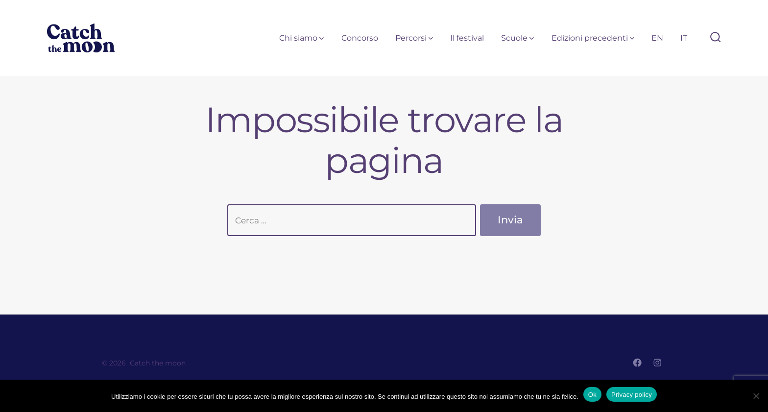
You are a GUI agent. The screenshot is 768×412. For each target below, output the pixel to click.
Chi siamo (301, 38)
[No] (756, 396)
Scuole (517, 38)
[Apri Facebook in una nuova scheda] (637, 362)
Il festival (467, 38)
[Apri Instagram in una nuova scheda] (657, 362)
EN (657, 38)
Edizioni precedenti (593, 38)
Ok (592, 394)
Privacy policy (631, 394)
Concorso (359, 38)
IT (683, 38)
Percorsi (414, 38)
